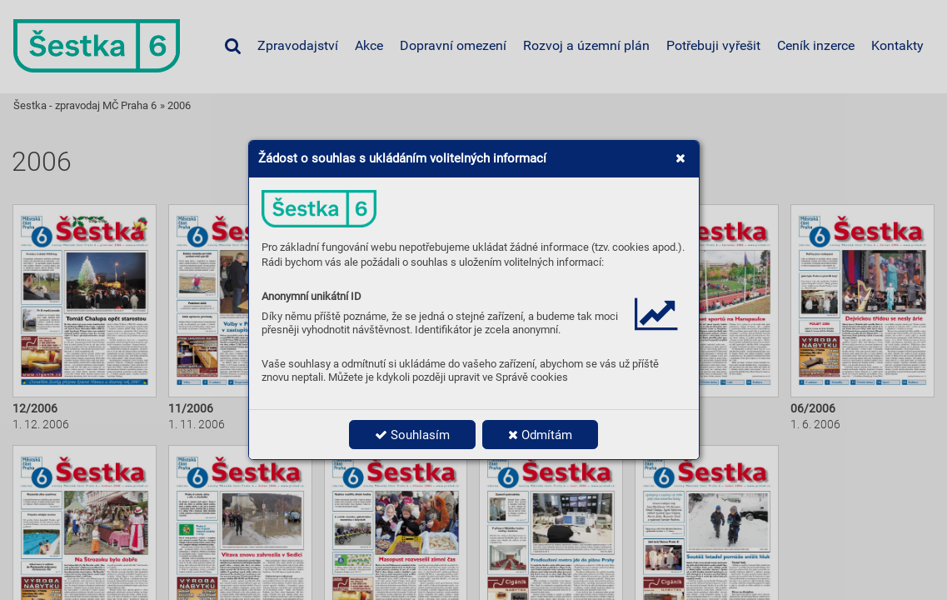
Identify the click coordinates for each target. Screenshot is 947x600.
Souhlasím (412, 435)
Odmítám (540, 435)
